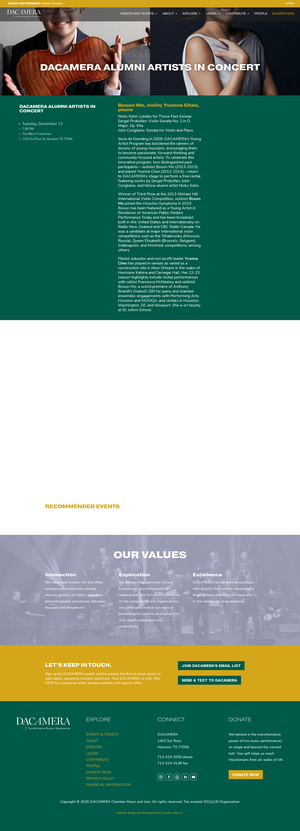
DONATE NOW (283, 13)
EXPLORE (190, 13)
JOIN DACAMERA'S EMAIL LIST (211, 665)
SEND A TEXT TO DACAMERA (209, 680)
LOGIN (289, 3)
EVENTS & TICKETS (102, 734)
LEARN (211, 13)
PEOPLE (261, 13)
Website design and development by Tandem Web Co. (150, 813)
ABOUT (168, 13)
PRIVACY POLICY (100, 778)
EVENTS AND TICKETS (137, 13)
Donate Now (246, 774)
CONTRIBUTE (235, 13)
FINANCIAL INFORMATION (108, 784)
